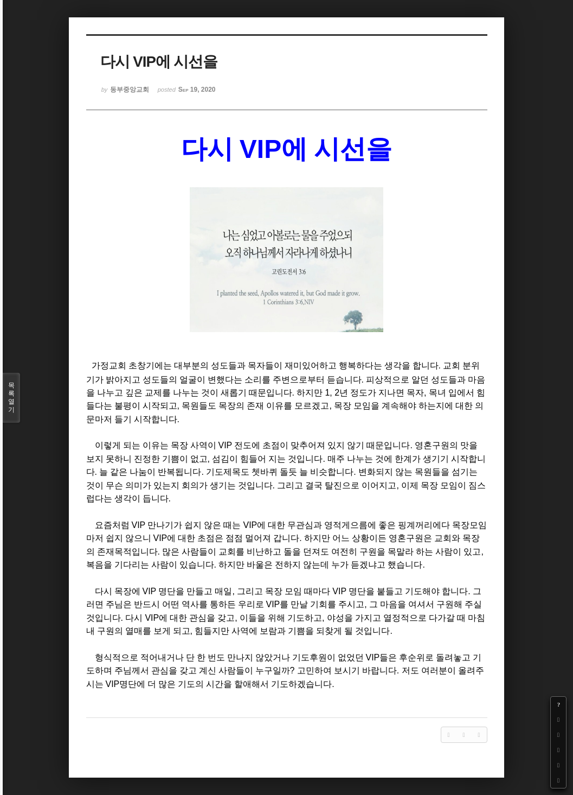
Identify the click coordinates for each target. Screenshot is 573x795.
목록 (11, 397)
